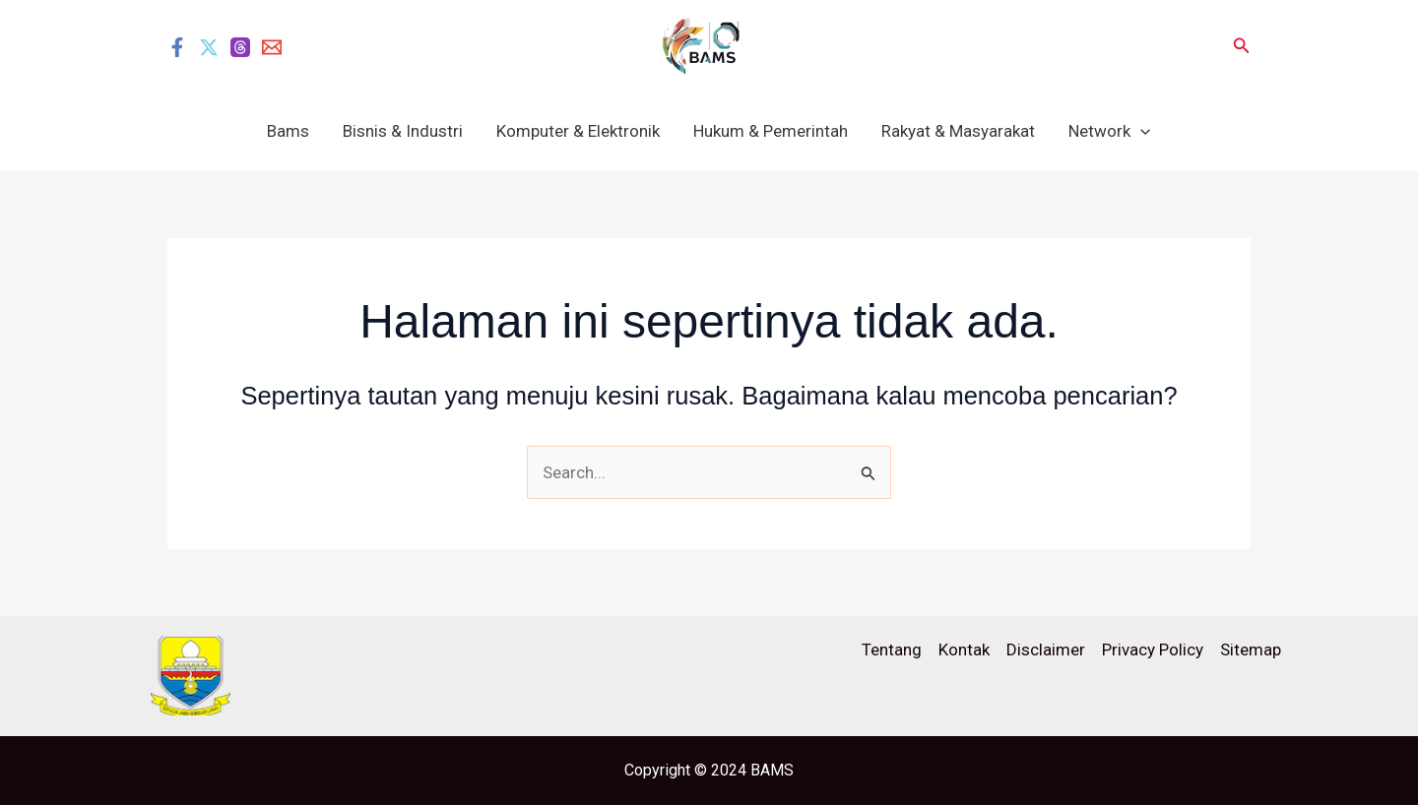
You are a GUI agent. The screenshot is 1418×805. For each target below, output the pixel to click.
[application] (1140, 131)
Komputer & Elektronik (578, 131)
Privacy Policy (1152, 649)
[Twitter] (209, 47)
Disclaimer (1045, 649)
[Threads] (240, 47)
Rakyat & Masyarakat (958, 131)
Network (1109, 131)
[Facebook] (177, 47)
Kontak (964, 649)
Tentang (892, 649)
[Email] (272, 47)
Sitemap (1250, 649)
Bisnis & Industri (403, 131)
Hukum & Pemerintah (770, 131)
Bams (288, 131)
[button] (1242, 45)
